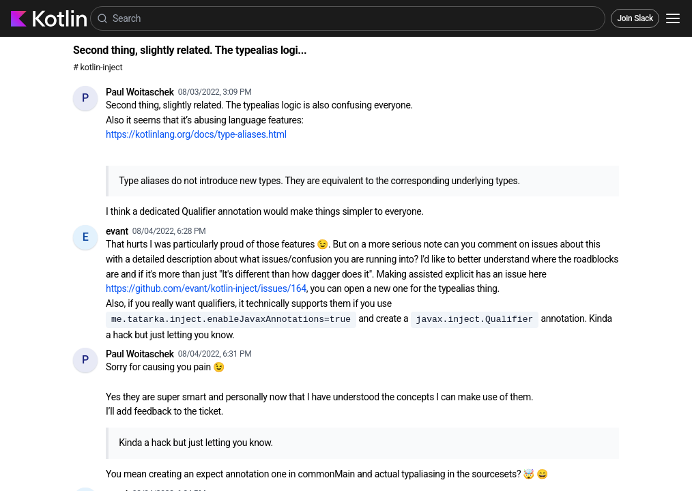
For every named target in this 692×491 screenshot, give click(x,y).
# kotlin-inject (97, 67)
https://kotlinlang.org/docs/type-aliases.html (196, 134)
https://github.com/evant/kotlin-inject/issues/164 (206, 288)
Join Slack (635, 18)
